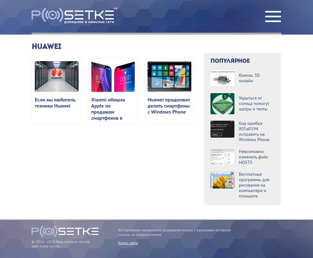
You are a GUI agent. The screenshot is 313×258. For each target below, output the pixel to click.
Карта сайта (128, 242)
